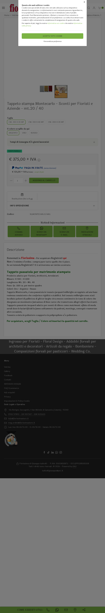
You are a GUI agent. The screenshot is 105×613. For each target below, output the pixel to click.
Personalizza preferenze (53, 41)
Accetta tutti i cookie (52, 36)
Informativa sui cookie (55, 23)
